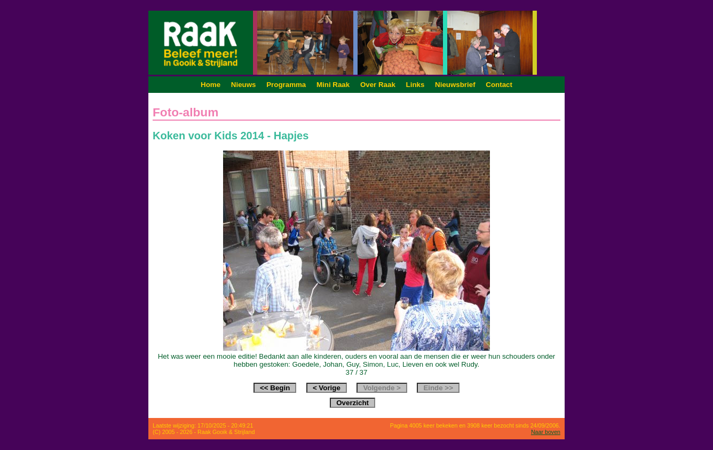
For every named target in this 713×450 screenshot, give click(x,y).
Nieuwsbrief (455, 85)
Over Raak (377, 85)
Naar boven (545, 432)
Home (210, 85)
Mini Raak (333, 85)
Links (415, 85)
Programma (286, 85)
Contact (499, 85)
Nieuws (243, 85)
